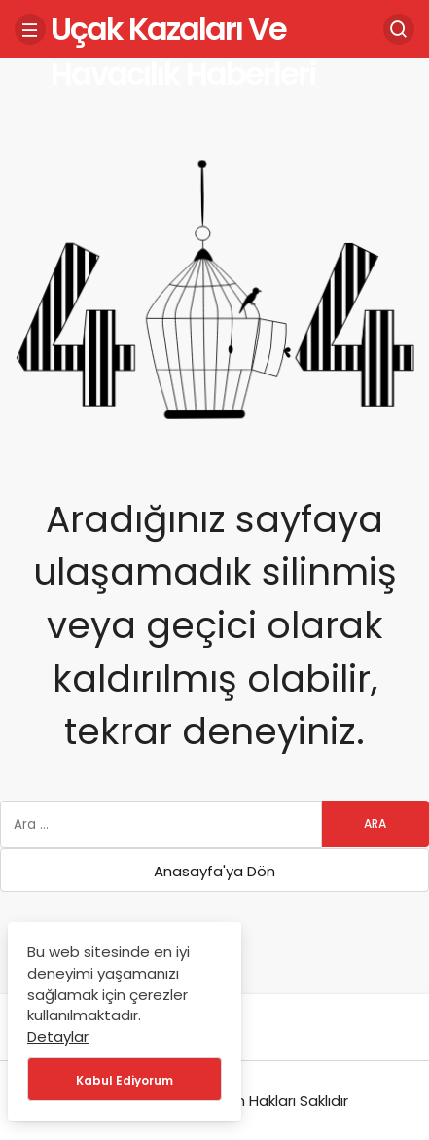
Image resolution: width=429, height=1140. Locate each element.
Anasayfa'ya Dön (214, 871)
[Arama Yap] (398, 29)
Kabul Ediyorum (124, 1080)
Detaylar (58, 1036)
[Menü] (30, 29)
